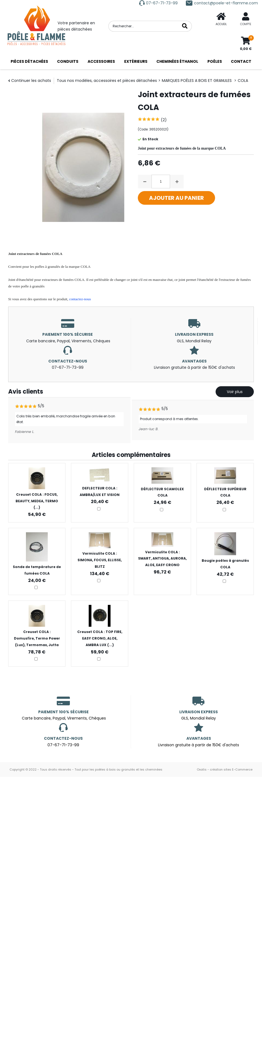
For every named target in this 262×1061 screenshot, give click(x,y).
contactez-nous (80, 299)
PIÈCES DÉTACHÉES (29, 61)
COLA (243, 80)
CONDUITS (67, 61)
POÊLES (214, 61)
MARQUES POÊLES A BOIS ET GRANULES (197, 80)
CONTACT (241, 61)
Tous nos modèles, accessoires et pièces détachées (107, 80)
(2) (164, 120)
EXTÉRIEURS (135, 61)
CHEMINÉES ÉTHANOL (177, 61)
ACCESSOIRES (101, 61)
